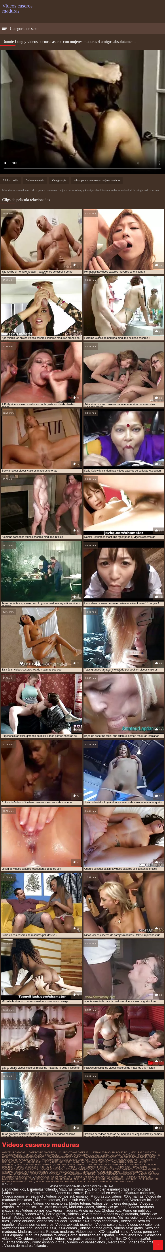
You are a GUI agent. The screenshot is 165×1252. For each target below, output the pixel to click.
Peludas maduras (60, 1231)
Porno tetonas (41, 1193)
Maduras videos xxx (74, 1189)
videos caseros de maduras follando (60, 1181)
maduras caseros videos (100, 1157)
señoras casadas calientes (20, 1169)
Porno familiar (110, 1239)
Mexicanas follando (17, 1228)
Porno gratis (140, 1189)
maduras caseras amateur (43, 1155)
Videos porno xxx (144, 1231)
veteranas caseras (15, 1174)
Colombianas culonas (111, 1200)
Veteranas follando (144, 1200)
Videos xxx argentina (145, 1242)
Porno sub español (77, 1200)
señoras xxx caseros (65, 1171)
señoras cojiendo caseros (115, 1169)
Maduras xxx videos (106, 1196)
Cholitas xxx (111, 1210)
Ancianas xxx (89, 1210)
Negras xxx (117, 1242)
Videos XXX (34, 1214)
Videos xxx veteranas (84, 1214)
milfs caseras (56, 1167)
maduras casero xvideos (28, 1157)
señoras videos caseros (32, 1171)
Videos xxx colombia (143, 1224)
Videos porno (86, 1231)
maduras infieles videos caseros (48, 1162)
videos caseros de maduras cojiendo (54, 1179)
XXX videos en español (34, 1239)
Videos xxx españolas (50, 1203)
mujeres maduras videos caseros (91, 1167)
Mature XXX (79, 1221)
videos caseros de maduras (52, 1176)
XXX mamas (133, 1196)
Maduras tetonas (31, 1231)
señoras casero (52, 1169)
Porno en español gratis (110, 1189)
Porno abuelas (23, 1221)
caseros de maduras (42, 1152)
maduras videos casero (69, 1164)
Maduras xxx (27, 1207)
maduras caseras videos (118, 1155)
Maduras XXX (45, 1228)
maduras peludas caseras (34, 1164)
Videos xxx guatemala (120, 1214)
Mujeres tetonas (47, 1200)
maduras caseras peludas (82, 1155)
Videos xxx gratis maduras (76, 1239)
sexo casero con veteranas (101, 1171)
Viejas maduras (65, 1210)
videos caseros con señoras (116, 1174)
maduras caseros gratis (64, 1157)
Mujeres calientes (53, 1207)
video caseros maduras (79, 1174)
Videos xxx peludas (111, 1207)
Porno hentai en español (104, 1193)
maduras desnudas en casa (137, 1157)
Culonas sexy (12, 1214)
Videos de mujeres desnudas (114, 1203)
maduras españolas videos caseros (65, 1159)
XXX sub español (136, 1239)
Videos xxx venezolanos (86, 1242)
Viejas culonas (68, 1217)
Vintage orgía (59, 180)
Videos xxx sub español (74, 1224)
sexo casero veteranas (138, 1171)
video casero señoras (45, 1174)
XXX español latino (114, 1231)
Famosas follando (16, 1203)
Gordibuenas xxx (129, 1235)
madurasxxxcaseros (30, 1167)
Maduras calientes (139, 1193)
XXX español (13, 1235)
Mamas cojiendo (131, 1217)
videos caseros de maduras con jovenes (109, 1179)
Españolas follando (42, 1189)
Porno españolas (105, 1221)
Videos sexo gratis (110, 1224)
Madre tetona (79, 1203)
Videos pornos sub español (67, 1196)
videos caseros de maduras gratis (110, 1181)
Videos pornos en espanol (23, 1196)
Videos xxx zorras (69, 1193)
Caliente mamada (35, 180)
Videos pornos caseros (35, 1224)
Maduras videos (81, 1207)
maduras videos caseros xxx (107, 1164)
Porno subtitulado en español (91, 1235)
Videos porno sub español (34, 1217)
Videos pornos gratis (96, 1228)
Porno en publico (136, 1210)
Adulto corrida (10, 180)
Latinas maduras (15, 1193)
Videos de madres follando (25, 1246)
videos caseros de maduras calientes (98, 1176)
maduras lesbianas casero (90, 1162)
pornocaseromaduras (132, 1167)
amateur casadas (13, 1152)
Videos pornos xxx (36, 1210)
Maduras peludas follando (46, 1235)
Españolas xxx (13, 1189)
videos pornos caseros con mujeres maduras (97, 180)
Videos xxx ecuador (52, 1221)
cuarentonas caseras (73, 1152)
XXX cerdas (68, 1228)
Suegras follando (16, 1242)
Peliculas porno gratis (99, 1217)
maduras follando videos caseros (114, 1159)
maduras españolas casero (20, 1159)
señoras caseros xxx (80, 1169)
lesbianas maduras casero (109, 1152)
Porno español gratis (48, 1242)
